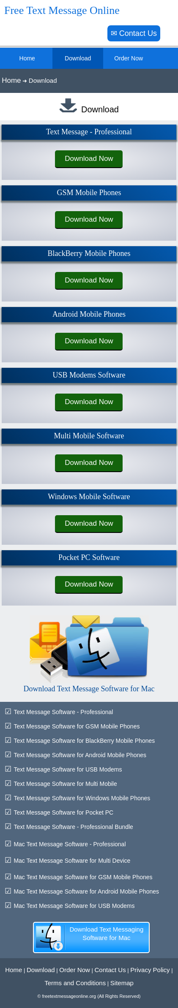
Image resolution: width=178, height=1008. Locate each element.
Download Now (89, 159)
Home (11, 80)
